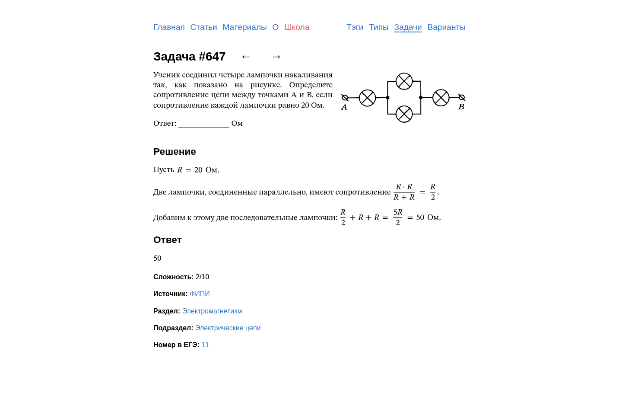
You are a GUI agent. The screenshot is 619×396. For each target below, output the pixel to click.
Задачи (408, 27)
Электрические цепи (228, 328)
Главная (169, 27)
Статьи (203, 27)
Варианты (446, 27)
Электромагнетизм (212, 311)
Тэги (354, 27)
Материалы (244, 27)
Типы (379, 27)
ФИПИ (200, 293)
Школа (296, 27)
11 (205, 344)
